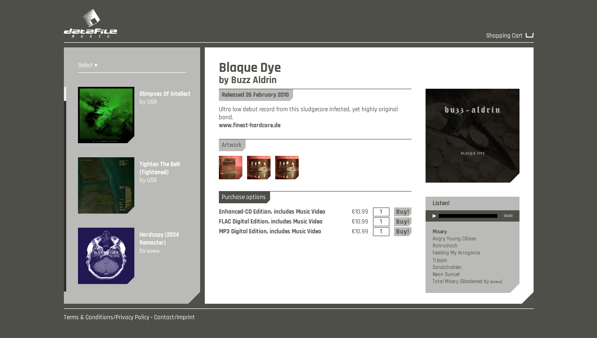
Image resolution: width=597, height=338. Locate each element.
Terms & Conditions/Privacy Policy (106, 318)
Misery (440, 232)
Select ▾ (88, 65)
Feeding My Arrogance (456, 253)
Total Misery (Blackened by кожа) (468, 281)
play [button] (434, 222)
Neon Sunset (446, 274)
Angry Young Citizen (454, 239)
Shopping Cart (504, 36)
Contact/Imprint (174, 318)
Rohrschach (445, 246)
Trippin (440, 260)
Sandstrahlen (447, 267)
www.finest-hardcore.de (249, 126)
